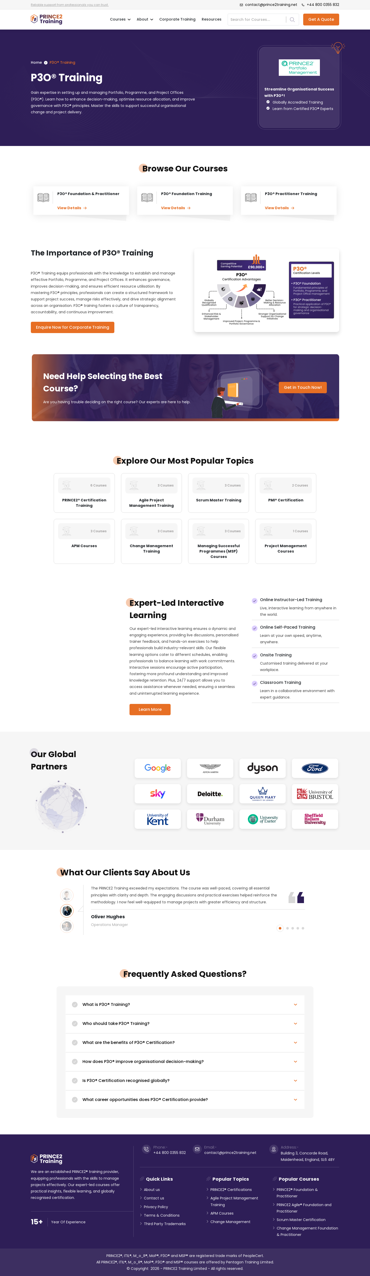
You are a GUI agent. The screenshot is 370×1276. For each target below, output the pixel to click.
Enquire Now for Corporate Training (72, 327)
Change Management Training (151, 548)
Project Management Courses (286, 548)
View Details (72, 207)
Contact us (154, 1198)
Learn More (150, 709)
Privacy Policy (156, 1206)
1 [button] (280, 928)
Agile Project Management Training (151, 503)
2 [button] (287, 928)
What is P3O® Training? (106, 1004)
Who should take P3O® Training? (116, 1023)
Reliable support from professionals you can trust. (70, 5)
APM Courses (84, 545)
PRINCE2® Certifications (231, 1189)
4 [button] (298, 928)
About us (152, 1189)
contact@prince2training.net (268, 4)
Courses (120, 19)
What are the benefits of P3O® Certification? (128, 1042)
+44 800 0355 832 (320, 4)
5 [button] (303, 928)
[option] (198, 906)
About (145, 19)
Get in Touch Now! (303, 387)
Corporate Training (177, 19)
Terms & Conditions (162, 1215)
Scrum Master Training (218, 500)
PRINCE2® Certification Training (84, 503)
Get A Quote (321, 19)
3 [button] (292, 928)
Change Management (230, 1221)
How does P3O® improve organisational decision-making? (143, 1061)
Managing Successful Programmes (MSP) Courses (219, 551)
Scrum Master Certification (301, 1219)
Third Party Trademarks (165, 1223)
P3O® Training (62, 62)
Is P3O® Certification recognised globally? (126, 1081)
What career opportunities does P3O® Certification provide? (145, 1100)
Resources (211, 19)
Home (36, 62)
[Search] (258, 19)
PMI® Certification (285, 500)
